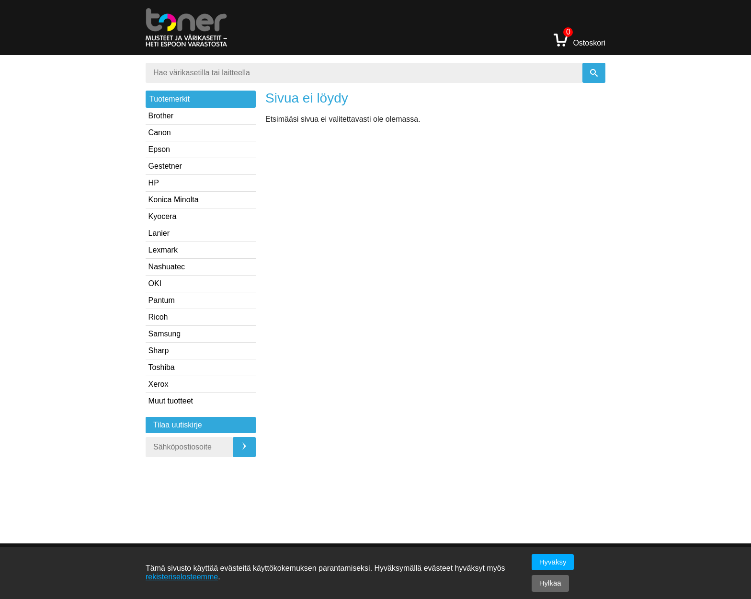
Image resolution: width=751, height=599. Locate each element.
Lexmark (163, 250)
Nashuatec (166, 267)
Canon (159, 132)
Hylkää (550, 583)
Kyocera (162, 216)
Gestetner (165, 166)
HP (153, 183)
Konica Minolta (173, 200)
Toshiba (161, 367)
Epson (159, 149)
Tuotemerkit (169, 99)
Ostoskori (579, 39)
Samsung (164, 334)
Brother (160, 116)
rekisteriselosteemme (182, 577)
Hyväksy (553, 562)
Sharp (158, 350)
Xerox (158, 384)
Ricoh (158, 317)
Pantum (161, 300)
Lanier (159, 233)
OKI (155, 283)
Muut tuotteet (170, 401)
